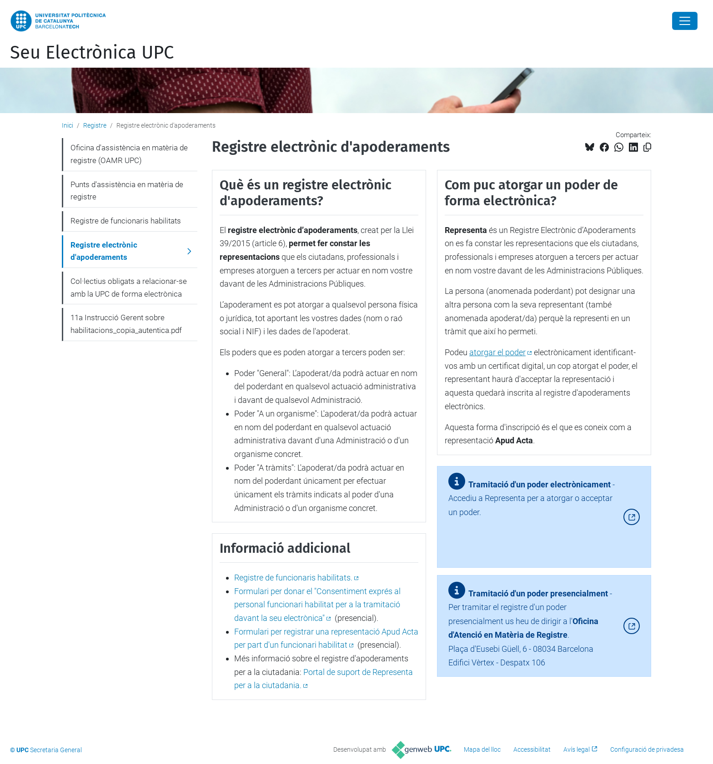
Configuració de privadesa (647, 749)
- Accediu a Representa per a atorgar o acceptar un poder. (531, 502)
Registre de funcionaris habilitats (125, 220)
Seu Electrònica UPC (92, 53)
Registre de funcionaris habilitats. (293, 577)
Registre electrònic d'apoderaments (103, 251)
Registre (94, 125)
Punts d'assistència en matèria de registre (126, 191)
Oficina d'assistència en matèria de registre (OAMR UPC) (129, 154)
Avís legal (576, 749)
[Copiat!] (647, 147)
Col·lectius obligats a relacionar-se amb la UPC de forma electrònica (128, 287)
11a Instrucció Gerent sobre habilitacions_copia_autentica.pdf (126, 324)
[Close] (685, 21)
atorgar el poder (497, 352)
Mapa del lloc (482, 749)
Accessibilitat (532, 749)
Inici (67, 125)
